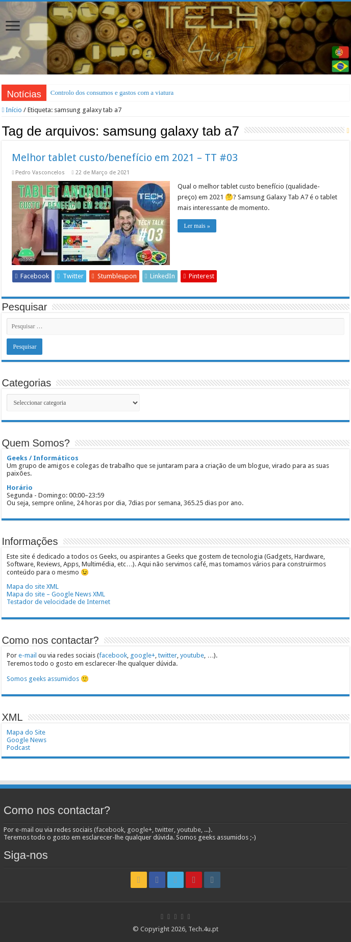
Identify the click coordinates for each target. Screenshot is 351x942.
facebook (113, 655)
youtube (192, 655)
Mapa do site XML (33, 586)
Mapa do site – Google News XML (56, 594)
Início (12, 110)
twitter (167, 655)
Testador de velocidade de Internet (58, 602)
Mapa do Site (26, 732)
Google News (26, 740)
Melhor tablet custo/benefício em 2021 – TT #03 (125, 157)
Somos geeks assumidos (43, 679)
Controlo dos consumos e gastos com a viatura (112, 92)
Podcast (18, 747)
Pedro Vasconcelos (40, 172)
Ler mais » (197, 225)
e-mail (27, 655)
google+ (142, 655)
